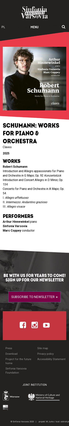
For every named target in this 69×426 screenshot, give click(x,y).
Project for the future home (18, 361)
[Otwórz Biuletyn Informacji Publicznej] (5, 408)
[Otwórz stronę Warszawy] (12, 396)
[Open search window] (63, 27)
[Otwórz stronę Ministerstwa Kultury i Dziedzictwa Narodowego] (45, 396)
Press (9, 348)
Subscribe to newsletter (33, 297)
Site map (42, 348)
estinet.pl (65, 421)
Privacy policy (45, 353)
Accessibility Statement (51, 359)
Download (11, 353)
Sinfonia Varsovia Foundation (16, 370)
